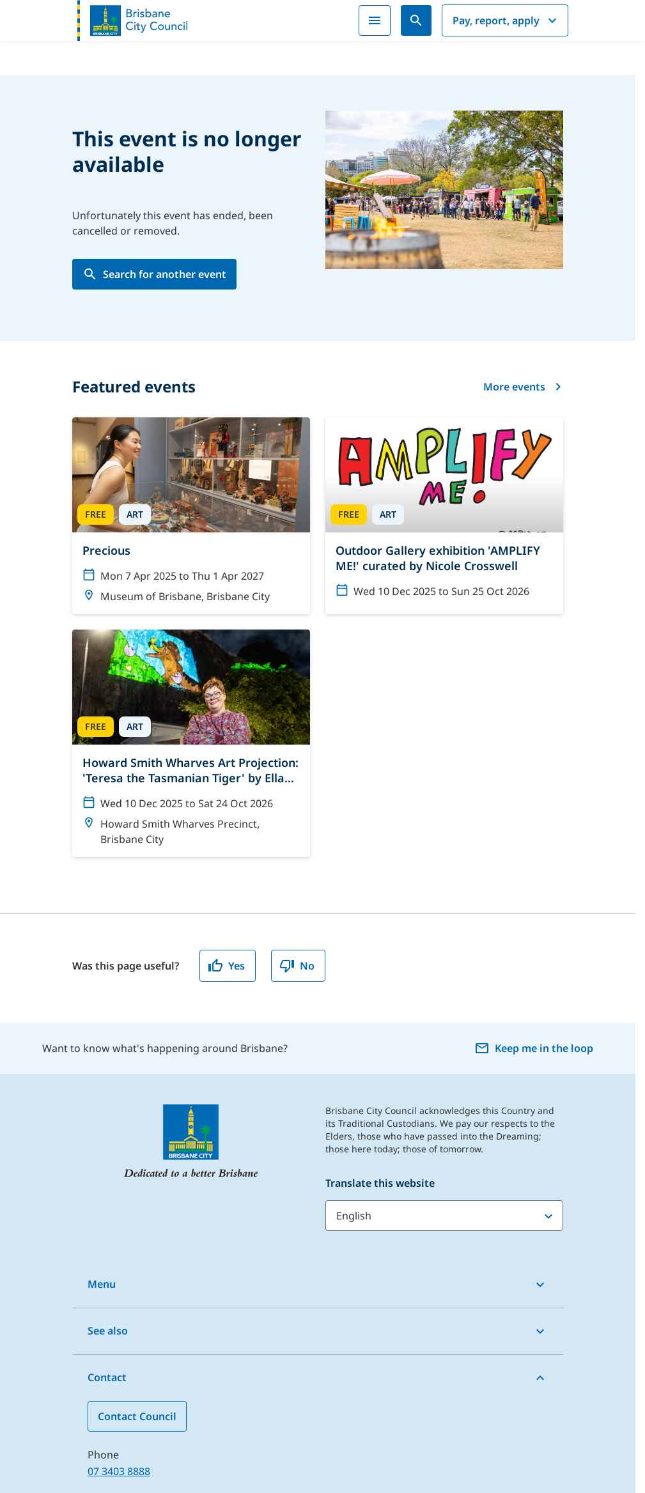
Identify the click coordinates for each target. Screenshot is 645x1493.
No (297, 965)
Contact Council (137, 1416)
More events (523, 386)
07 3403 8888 (119, 1471)
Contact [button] (107, 1377)
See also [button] (108, 1331)
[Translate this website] (444, 1215)
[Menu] (375, 20)
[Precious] (191, 515)
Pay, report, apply (506, 20)
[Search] (416, 20)
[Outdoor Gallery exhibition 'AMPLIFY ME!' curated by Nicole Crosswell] (444, 513)
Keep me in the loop (533, 1048)
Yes (226, 965)
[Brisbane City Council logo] (132, 20)
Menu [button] (102, 1284)
